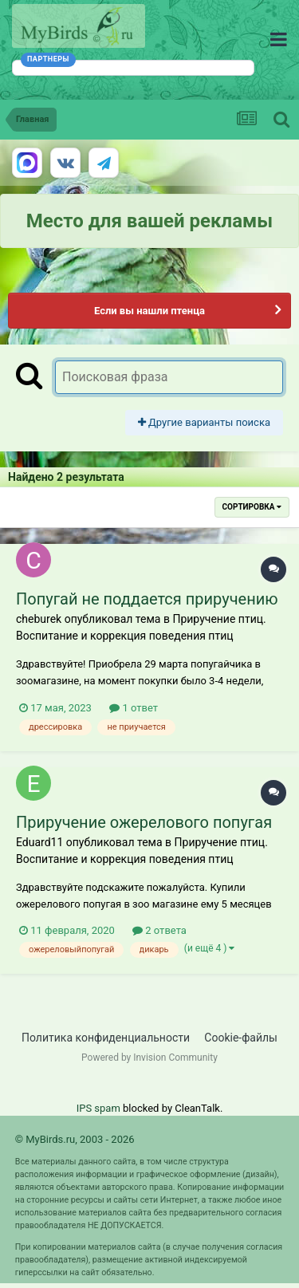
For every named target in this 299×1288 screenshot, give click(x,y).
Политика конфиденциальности (106, 1037)
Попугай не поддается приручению (147, 599)
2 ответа (159, 930)
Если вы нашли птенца (149, 311)
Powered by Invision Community (149, 1057)
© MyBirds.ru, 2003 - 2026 (75, 1139)
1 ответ (133, 708)
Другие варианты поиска (204, 422)
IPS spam (98, 1108)
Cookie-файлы (240, 1037)
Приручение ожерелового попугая (144, 822)
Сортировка (251, 506)
